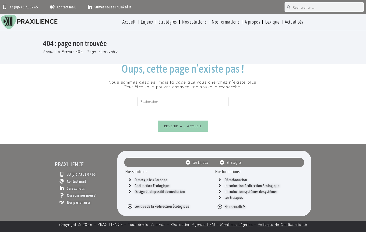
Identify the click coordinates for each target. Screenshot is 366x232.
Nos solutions (194, 22)
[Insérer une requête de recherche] (183, 101)
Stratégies (167, 22)
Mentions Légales (236, 224)
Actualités (294, 22)
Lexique (272, 22)
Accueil (129, 22)
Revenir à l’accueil (183, 126)
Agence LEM (203, 224)
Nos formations (225, 22)
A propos (252, 22)
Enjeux (147, 22)
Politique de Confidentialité (282, 224)
